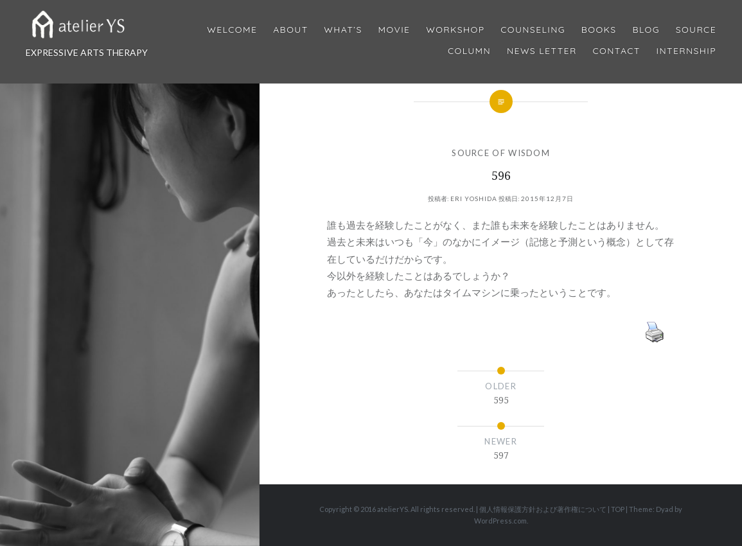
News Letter (542, 51)
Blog (645, 29)
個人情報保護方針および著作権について (542, 509)
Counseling (532, 29)
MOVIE (394, 29)
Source (696, 29)
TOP (617, 509)
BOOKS (599, 29)
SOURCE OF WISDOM (501, 153)
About (290, 29)
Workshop (455, 29)
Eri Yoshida (473, 198)
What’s (343, 29)
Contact (616, 51)
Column (469, 51)
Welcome (232, 29)
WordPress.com (500, 520)
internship (686, 51)
